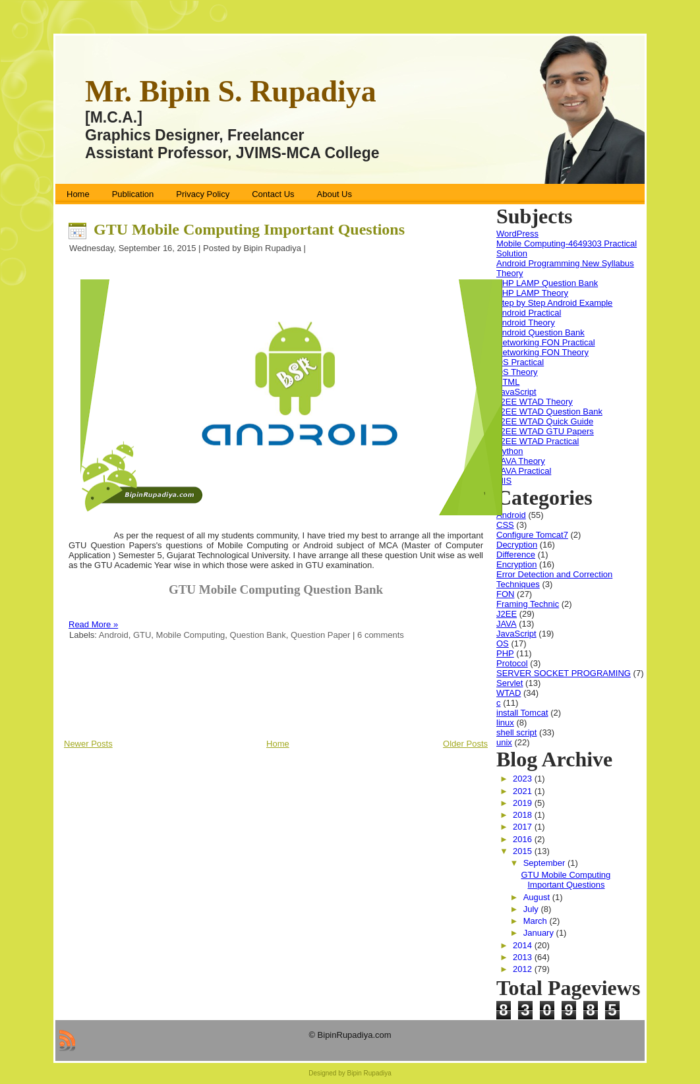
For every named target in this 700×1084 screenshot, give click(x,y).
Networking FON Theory (542, 352)
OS (502, 643)
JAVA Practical (523, 471)
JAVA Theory (520, 461)
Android (114, 635)
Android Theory (525, 323)
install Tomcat (522, 713)
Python (509, 451)
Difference (515, 554)
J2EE (506, 614)
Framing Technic (527, 604)
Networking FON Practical (545, 342)
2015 (524, 851)
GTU (142, 635)
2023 (524, 779)
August (537, 897)
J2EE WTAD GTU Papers (545, 431)
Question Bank (258, 635)
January (539, 933)
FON (505, 594)
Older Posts (465, 744)
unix (504, 742)
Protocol (512, 663)
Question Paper (320, 635)
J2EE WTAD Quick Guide (544, 421)
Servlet (509, 683)
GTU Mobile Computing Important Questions (249, 229)
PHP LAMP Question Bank (547, 283)
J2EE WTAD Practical (537, 441)
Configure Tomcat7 (532, 535)
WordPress (517, 234)
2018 (524, 815)
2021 (524, 791)
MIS (503, 481)
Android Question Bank (540, 332)
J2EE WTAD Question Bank (549, 411)
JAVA (506, 624)
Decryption (516, 545)
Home (277, 744)
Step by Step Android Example (554, 303)
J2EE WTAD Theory (534, 402)
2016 (524, 839)
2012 (524, 969)
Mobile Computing (190, 635)
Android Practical (528, 313)
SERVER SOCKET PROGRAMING (563, 673)
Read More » (93, 624)
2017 (524, 827)
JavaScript (516, 392)
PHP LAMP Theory (532, 293)
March (536, 921)
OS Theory (517, 372)
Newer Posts (88, 744)
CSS (505, 525)
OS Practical (520, 362)
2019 (524, 803)
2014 (524, 945)
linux (505, 722)
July (532, 909)
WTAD (508, 693)
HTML (507, 382)
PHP (505, 653)
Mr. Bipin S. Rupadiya (230, 91)
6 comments (380, 635)
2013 (524, 957)
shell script (516, 732)
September (545, 863)
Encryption (516, 564)
